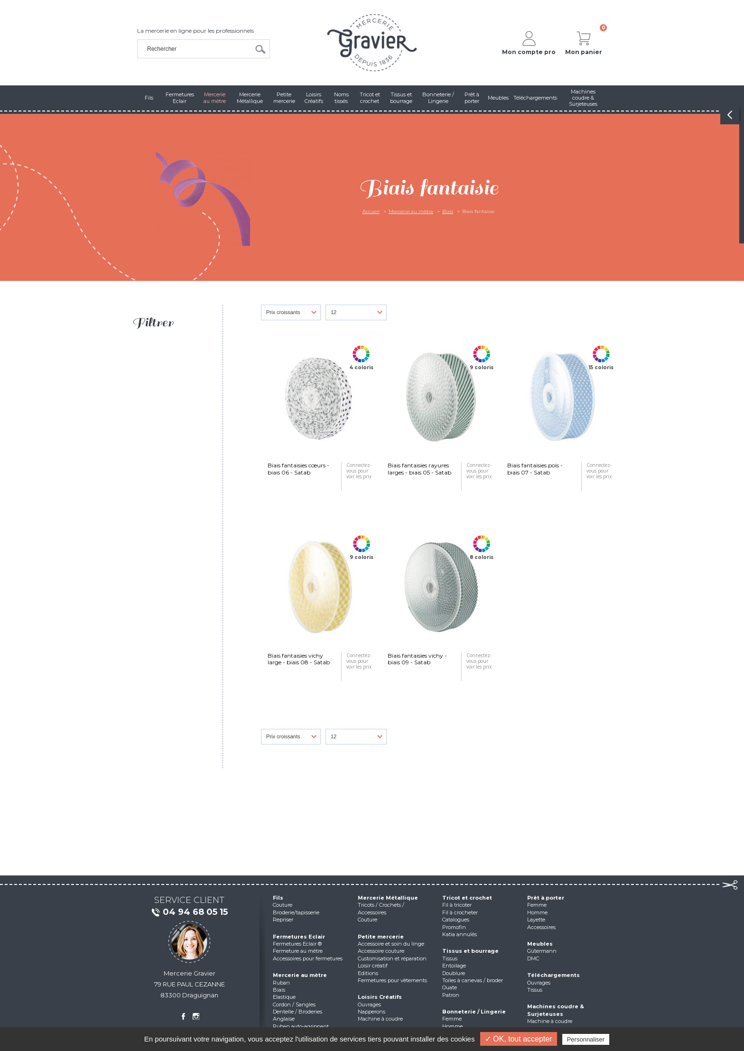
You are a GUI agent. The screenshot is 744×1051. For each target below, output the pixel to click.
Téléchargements (553, 975)
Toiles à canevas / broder (472, 980)
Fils (278, 897)
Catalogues (455, 919)
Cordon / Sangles (294, 1004)
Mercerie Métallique (388, 897)
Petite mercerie (381, 936)
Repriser (283, 919)
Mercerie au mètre (411, 211)
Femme (452, 1018)
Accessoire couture (381, 951)
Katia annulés (459, 934)
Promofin (454, 927)
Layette (536, 919)
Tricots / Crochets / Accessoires (381, 908)
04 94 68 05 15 (189, 912)
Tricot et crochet (467, 897)
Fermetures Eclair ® (297, 943)
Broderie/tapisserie (296, 912)
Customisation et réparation (392, 958)
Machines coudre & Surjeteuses (555, 1010)
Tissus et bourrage (470, 951)
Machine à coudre (380, 1018)
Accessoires (541, 927)
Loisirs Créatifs (380, 997)
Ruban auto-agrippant (301, 1026)
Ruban (281, 982)
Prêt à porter (545, 897)
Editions (368, 973)
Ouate (449, 987)
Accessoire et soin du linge (391, 943)
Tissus (449, 958)
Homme (452, 1026)
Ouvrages (369, 1004)
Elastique (284, 997)
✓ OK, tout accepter (518, 1039)
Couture (282, 905)
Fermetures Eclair (299, 936)
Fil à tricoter (457, 905)
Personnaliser (586, 1039)
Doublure (453, 973)
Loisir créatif (373, 965)
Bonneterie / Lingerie (474, 1011)
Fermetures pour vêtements (392, 980)
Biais (447, 211)
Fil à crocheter (460, 912)
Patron (450, 995)
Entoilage (454, 965)
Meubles (540, 943)
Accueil (371, 211)
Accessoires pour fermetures (308, 958)
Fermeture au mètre (298, 951)
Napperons (371, 1011)
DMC (533, 958)
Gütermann (542, 951)
